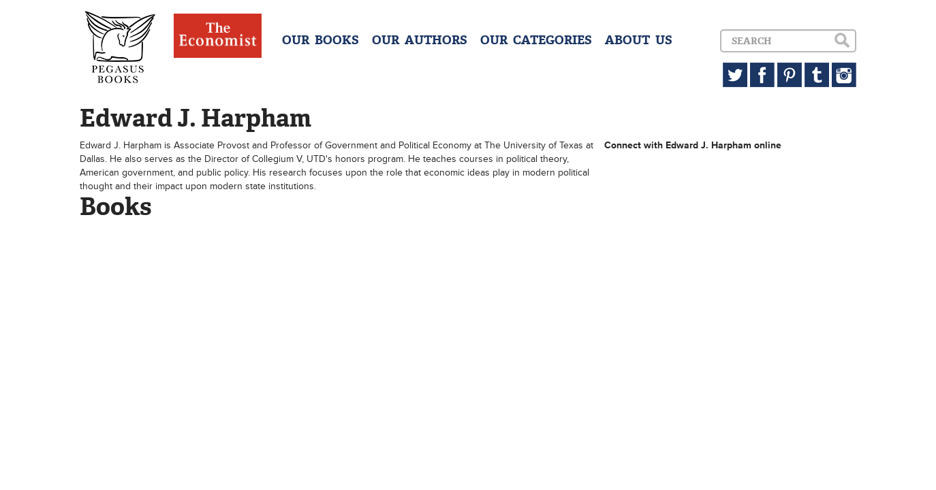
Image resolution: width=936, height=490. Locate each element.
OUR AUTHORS (419, 40)
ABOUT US (638, 40)
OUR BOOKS (320, 40)
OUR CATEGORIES (536, 40)
